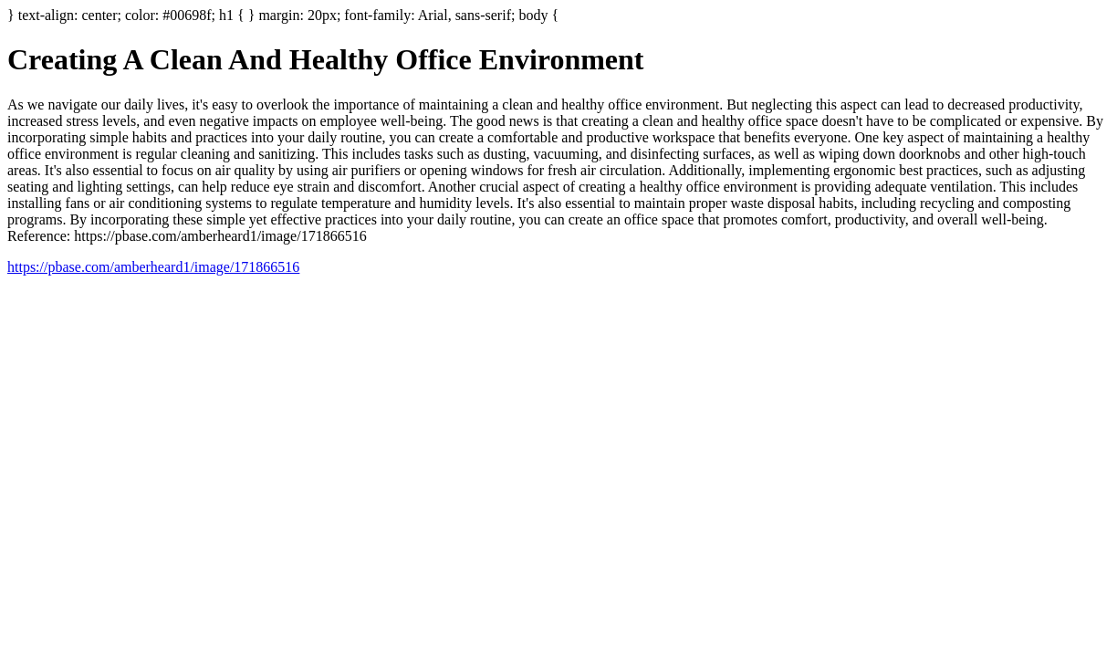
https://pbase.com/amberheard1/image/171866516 (153, 267)
